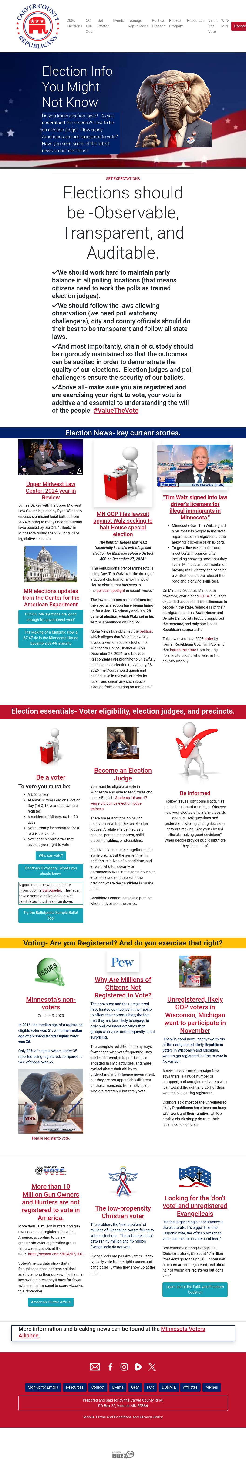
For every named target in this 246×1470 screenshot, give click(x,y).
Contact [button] (97, 1387)
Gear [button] (135, 1387)
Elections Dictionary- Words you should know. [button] (51, 871)
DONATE (169, 1387)
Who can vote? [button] (51, 855)
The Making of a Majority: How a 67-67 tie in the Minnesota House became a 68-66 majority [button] (51, 638)
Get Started (103, 23)
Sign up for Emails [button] (43, 1387)
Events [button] (117, 1387)
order (209, 639)
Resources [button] (75, 1387)
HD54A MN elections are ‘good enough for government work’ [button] (51, 617)
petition (146, 631)
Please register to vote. (51, 1138)
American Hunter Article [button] (51, 1302)
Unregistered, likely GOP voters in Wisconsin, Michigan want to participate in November (195, 1015)
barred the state (183, 650)
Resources (196, 20)
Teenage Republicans (138, 23)
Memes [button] (212, 1387)
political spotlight (111, 590)
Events (118, 20)
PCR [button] (150, 1387)
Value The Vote (213, 26)
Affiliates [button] (190, 1387)
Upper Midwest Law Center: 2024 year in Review (51, 491)
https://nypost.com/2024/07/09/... (56, 1254)
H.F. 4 (204, 596)
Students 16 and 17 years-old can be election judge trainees (118, 803)
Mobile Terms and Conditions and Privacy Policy (123, 1417)
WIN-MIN (225, 23)
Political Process (158, 23)
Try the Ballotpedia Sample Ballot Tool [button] (51, 915)
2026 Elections (74, 23)
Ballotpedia (51, 890)
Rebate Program (176, 23)
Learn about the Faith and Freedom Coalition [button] (195, 1290)
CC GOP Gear (90, 26)
